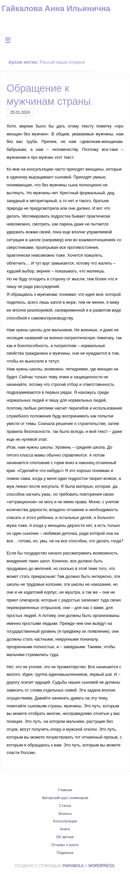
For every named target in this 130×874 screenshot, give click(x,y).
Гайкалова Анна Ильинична (56, 8)
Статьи (65, 806)
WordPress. (102, 865)
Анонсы (64, 813)
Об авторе (65, 837)
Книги (65, 829)
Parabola (73, 865)
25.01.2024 (20, 112)
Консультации (65, 821)
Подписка (65, 853)
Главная (65, 790)
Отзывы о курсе (65, 845)
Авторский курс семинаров (65, 798)
